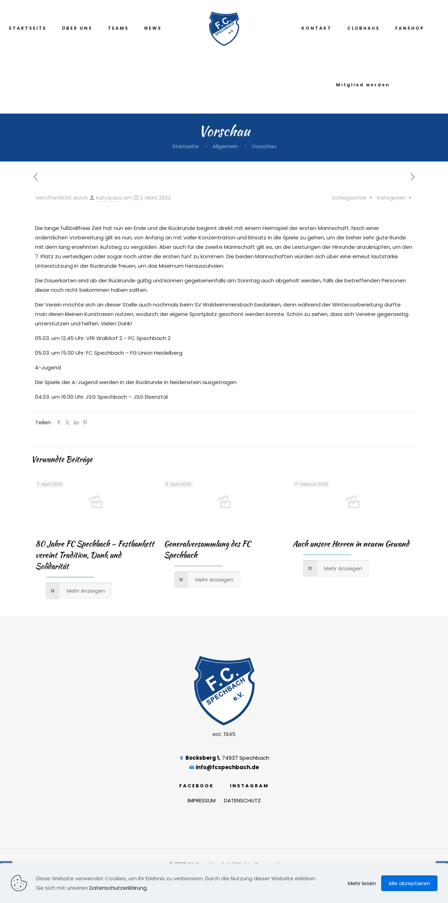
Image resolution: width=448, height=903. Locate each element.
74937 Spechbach (224, 757)
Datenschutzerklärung (118, 887)
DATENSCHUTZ (242, 800)
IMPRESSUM (202, 800)
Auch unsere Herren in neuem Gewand (351, 543)
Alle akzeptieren (409, 883)
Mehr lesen (362, 883)
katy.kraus (109, 197)
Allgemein (225, 146)
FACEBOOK (196, 785)
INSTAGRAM (249, 785)
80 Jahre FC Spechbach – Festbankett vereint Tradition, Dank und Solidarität (94, 555)
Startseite (185, 146)
